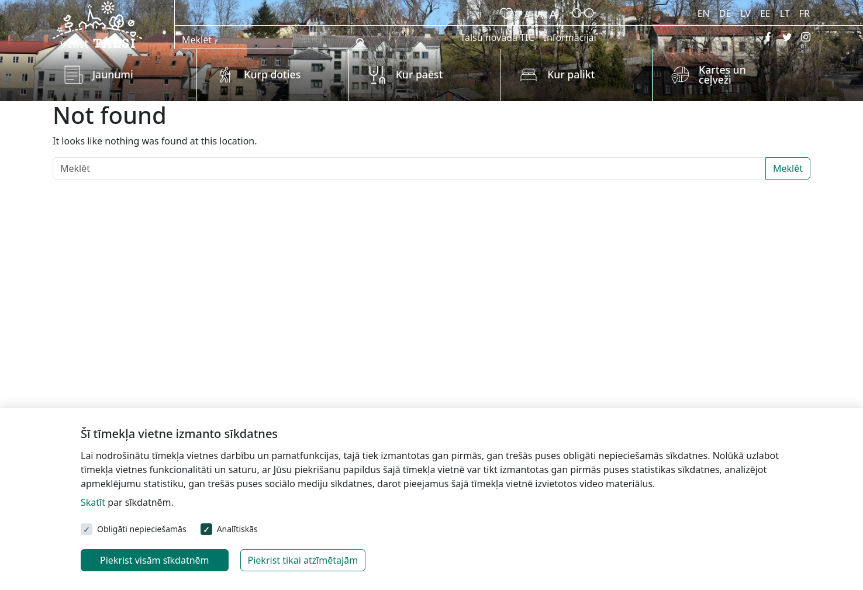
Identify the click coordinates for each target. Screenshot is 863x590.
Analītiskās (237, 528)
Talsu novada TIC (497, 37)
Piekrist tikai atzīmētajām (303, 560)
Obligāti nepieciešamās (142, 528)
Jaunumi (112, 74)
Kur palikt (571, 74)
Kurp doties (272, 74)
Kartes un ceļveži (722, 75)
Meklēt (788, 168)
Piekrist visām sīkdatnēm (154, 560)
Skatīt (93, 502)
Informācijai (570, 37)
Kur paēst (419, 74)
